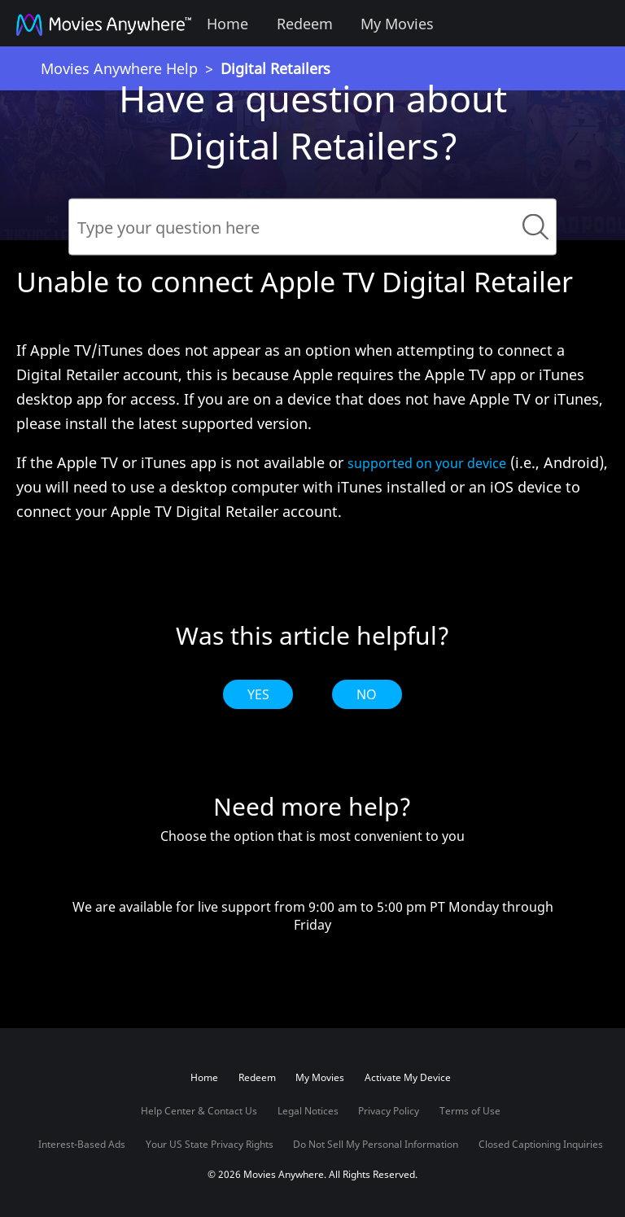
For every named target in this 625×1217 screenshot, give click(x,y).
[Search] (312, 227)
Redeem (305, 23)
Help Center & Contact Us (199, 1111)
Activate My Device (408, 1077)
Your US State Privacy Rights (209, 1144)
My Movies (397, 23)
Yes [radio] (258, 694)
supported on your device (426, 463)
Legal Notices (308, 1111)
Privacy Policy (388, 1111)
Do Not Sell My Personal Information (375, 1144)
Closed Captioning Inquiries (541, 1144)
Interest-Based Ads (81, 1144)
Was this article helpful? (313, 635)
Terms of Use (469, 1111)
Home (227, 23)
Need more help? (312, 806)
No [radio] (366, 694)
